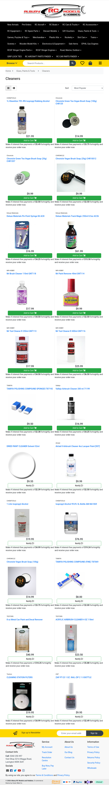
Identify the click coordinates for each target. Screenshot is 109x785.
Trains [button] (93, 37)
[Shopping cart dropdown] (91, 63)
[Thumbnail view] (8, 88)
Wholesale (92, 768)
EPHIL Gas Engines (89, 44)
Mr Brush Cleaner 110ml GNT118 (21, 273)
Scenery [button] (10, 44)
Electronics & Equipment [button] (53, 44)
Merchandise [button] (38, 37)
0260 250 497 (14, 756)
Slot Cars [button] (81, 37)
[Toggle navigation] (100, 63)
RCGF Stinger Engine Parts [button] (19, 50)
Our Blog (68, 752)
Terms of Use (93, 747)
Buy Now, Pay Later (48, 767)
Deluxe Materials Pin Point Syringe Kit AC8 (25, 216)
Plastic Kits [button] (54, 37)
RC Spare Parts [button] (31, 31)
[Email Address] (71, 733)
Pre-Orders (26, 25)
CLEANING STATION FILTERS (20, 677)
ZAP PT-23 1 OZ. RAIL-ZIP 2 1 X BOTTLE (73, 677)
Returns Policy (93, 757)
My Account (47, 747)
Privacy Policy (93, 752)
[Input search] (46, 63)
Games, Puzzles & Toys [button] (17, 37)
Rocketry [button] (68, 37)
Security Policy (93, 763)
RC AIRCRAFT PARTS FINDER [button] (38, 56)
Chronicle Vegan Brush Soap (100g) (22, 562)
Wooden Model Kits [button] (28, 44)
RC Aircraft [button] (39, 25)
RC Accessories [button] (90, 25)
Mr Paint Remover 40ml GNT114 (70, 273)
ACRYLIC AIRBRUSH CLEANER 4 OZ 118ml (75, 619)
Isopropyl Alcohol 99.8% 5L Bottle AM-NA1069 (76, 504)
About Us (69, 747)
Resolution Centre (46, 759)
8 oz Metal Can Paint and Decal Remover (25, 619)
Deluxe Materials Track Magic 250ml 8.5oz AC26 (77, 216)
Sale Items (73, 44)
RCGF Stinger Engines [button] (45, 50)
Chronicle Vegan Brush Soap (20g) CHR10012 (76, 158)
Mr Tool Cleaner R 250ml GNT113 (21, 331)
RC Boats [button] (53, 25)
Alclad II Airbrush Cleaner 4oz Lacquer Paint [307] (78, 446)
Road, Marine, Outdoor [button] (70, 50)
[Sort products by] (87, 88)
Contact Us (69, 757)
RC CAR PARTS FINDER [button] (66, 56)
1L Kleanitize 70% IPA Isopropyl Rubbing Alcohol (28, 101)
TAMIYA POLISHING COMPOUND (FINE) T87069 (77, 562)
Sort (67, 88)
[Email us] (7, 770)
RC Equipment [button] (13, 31)
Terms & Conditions (44, 775)
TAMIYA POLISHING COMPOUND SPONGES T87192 (30, 389)
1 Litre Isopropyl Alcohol (17, 504)
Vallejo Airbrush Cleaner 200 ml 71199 (73, 389)
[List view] (14, 88)
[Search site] (72, 63)
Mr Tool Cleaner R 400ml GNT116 (70, 331)
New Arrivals (12, 25)
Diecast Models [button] (50, 31)
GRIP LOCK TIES (14, 56)
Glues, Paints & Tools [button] (87, 31)
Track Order (47, 752)
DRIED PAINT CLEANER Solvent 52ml (23, 446)
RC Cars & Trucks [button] (70, 25)
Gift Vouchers (68, 31)
